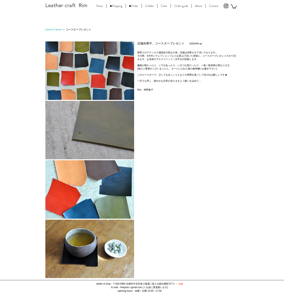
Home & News (53, 29)
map (180, 283)
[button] (234, 6)
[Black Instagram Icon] (226, 6)
